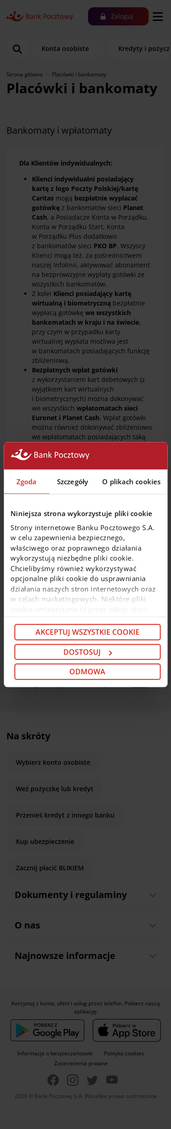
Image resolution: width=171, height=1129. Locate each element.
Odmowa (87, 672)
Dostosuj (87, 652)
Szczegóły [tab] (72, 481)
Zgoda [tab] (26, 481)
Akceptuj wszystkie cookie (88, 632)
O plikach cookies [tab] (131, 481)
